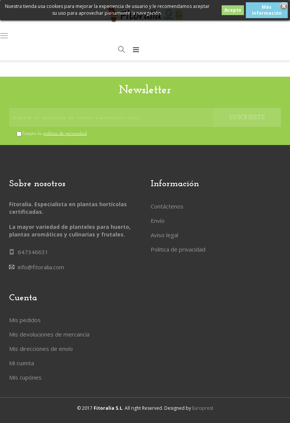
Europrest (202, 408)
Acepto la (54, 133)
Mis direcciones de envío (41, 348)
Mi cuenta (21, 363)
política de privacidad (65, 133)
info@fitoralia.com (41, 267)
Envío (158, 220)
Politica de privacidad (178, 249)
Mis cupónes (25, 377)
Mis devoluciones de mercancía (49, 334)
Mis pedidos (25, 320)
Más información (267, 10)
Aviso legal (164, 235)
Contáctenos (167, 206)
